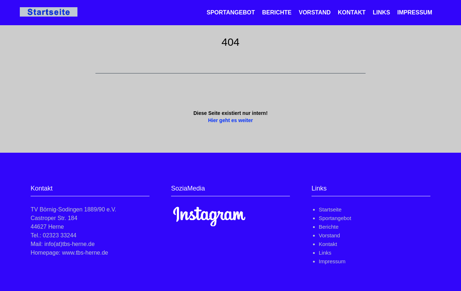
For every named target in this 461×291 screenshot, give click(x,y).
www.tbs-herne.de (85, 253)
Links (381, 12)
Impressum (414, 12)
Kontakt (352, 12)
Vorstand (315, 12)
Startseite (330, 209)
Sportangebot (231, 12)
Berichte (277, 12)
